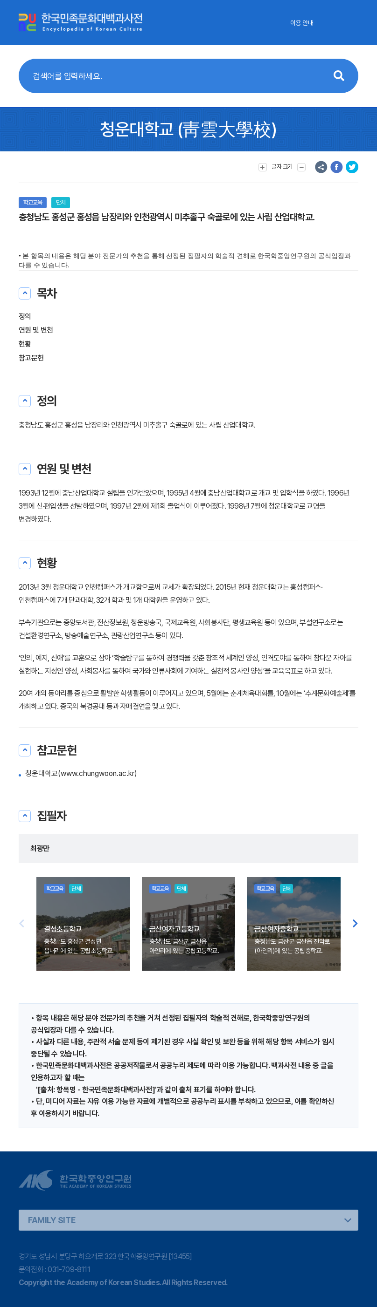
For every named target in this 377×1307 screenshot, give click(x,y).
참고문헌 (31, 358)
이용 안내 (301, 23)
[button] (355, 924)
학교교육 (32, 202)
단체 (60, 202)
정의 (25, 316)
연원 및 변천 (36, 330)
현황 (25, 344)
